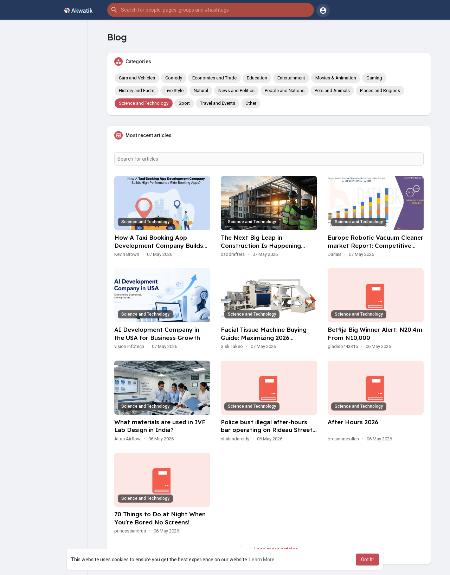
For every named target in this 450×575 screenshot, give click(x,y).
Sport (184, 103)
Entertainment (291, 77)
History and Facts (136, 90)
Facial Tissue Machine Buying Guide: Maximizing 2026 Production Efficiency (264, 337)
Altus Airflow (127, 438)
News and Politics (236, 90)
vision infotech (129, 346)
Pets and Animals (332, 90)
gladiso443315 (343, 346)
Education (257, 77)
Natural (201, 90)
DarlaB (334, 254)
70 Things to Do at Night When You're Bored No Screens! (160, 518)
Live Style (174, 90)
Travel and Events (217, 103)
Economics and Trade (214, 77)
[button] (210, 10)
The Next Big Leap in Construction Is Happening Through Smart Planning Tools (265, 245)
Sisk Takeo (232, 346)
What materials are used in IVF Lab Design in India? (160, 426)
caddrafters (233, 254)
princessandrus (130, 531)
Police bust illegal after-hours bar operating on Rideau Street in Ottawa (267, 430)
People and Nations (284, 90)
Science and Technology (143, 103)
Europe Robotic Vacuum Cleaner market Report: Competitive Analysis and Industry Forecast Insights (375, 249)
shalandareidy (235, 438)
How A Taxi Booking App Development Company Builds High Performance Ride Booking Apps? (161, 249)
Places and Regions (380, 90)
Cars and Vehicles (137, 77)
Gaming (374, 77)
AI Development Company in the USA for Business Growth (157, 333)
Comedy (173, 77)
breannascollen (343, 438)
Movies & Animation (335, 77)
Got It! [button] (367, 559)
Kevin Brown (126, 254)
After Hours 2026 (353, 422)
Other (250, 103)
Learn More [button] (262, 559)
